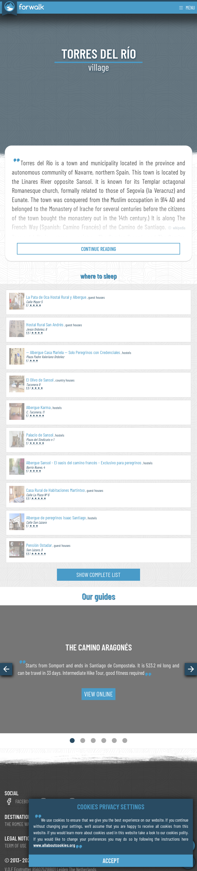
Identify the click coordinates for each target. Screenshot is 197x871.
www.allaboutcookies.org (54, 845)
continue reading (98, 249)
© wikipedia (176, 227)
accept (111, 860)
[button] (6, 669)
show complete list (98, 574)
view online (98, 694)
